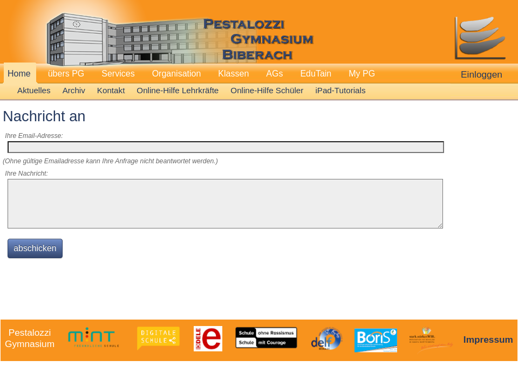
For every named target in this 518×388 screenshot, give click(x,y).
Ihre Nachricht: (26, 173)
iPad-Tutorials (340, 90)
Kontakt (111, 90)
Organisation (176, 73)
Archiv (74, 90)
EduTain (315, 73)
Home (19, 73)
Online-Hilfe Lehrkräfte (178, 90)
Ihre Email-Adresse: (34, 136)
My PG (362, 73)
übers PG (66, 73)
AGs (274, 73)
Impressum (488, 339)
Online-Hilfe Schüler (266, 90)
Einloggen (481, 74)
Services (117, 73)
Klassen (233, 73)
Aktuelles (34, 90)
